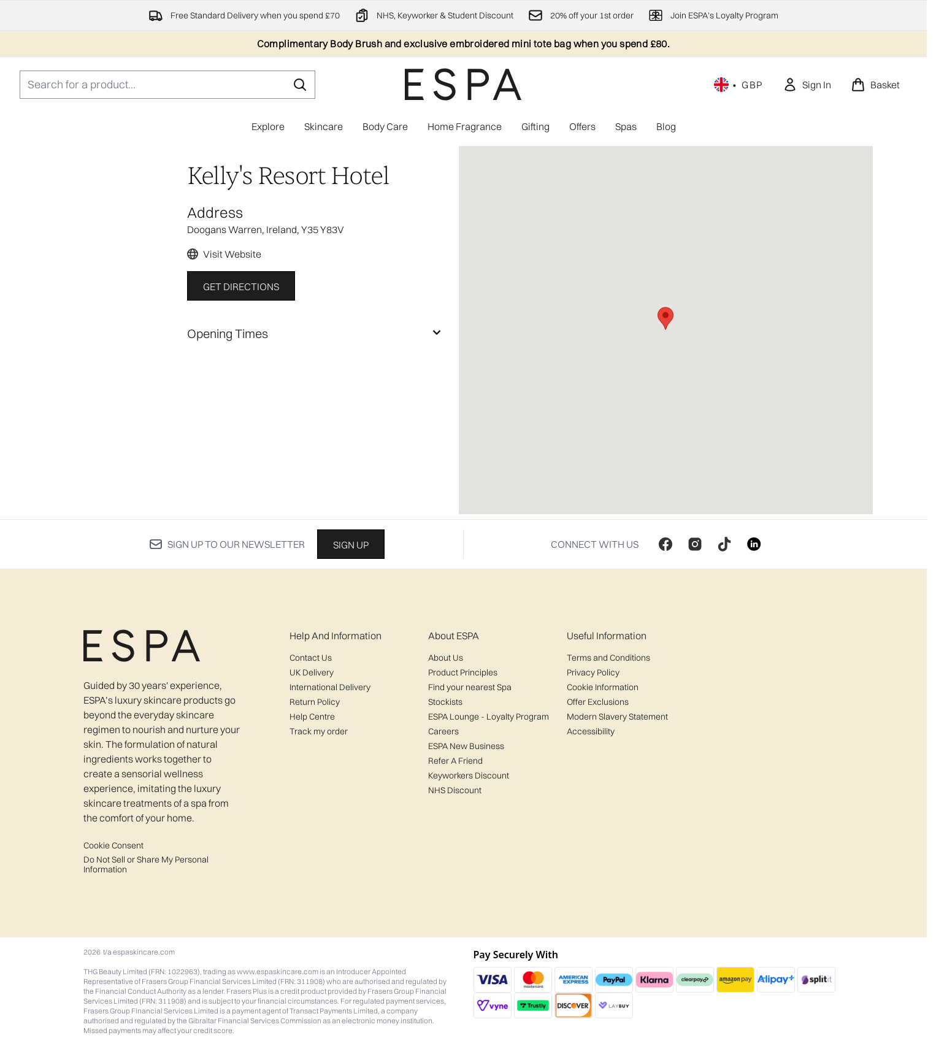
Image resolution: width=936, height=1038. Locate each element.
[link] (806, 84)
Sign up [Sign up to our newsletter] (351, 545)
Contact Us (311, 657)
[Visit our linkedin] (754, 544)
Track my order (319, 731)
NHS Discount (454, 790)
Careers (443, 731)
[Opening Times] (315, 333)
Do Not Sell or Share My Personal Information (146, 864)
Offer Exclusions (598, 701)
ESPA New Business (466, 746)
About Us (445, 657)
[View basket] (875, 84)
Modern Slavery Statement (617, 716)
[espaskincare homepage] (463, 84)
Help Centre (312, 716)
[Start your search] (167, 84)
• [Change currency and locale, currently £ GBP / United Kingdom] (738, 84)
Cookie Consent (113, 845)
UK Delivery (312, 672)
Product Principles (462, 672)
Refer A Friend (455, 760)
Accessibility (591, 731)
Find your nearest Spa (470, 687)
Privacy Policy (593, 672)
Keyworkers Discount (468, 775)
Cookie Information (603, 687)
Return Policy (315, 701)
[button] (665, 318)
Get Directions (241, 286)
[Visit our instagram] (695, 544)
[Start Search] (300, 84)
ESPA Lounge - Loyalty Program (488, 716)
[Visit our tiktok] (724, 544)
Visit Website (232, 254)
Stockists (445, 701)
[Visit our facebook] (665, 544)
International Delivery (330, 687)
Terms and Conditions (608, 657)
